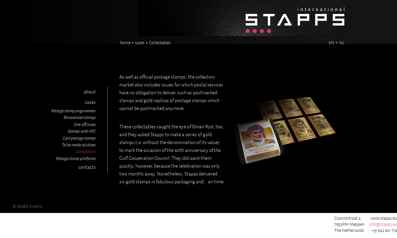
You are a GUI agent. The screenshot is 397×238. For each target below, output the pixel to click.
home (125, 42)
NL (341, 42)
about (90, 92)
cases (139, 42)
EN (331, 42)
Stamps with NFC (82, 131)
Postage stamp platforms (76, 158)
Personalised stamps (80, 117)
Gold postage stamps (79, 138)
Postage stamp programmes (73, 111)
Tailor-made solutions (79, 145)
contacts (87, 167)
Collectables (86, 151)
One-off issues (85, 124)
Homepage (268, 3)
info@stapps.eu (383, 224)
